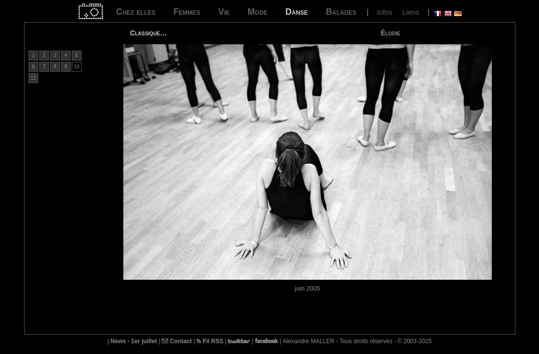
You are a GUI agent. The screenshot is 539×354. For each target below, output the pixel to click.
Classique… (148, 33)
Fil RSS (210, 341)
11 (33, 78)
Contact (177, 341)
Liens (410, 12)
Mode (258, 12)
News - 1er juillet (134, 341)
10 (76, 66)
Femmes (186, 12)
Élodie (390, 33)
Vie (223, 12)
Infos (384, 12)
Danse (296, 12)
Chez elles (135, 12)
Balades (341, 12)
